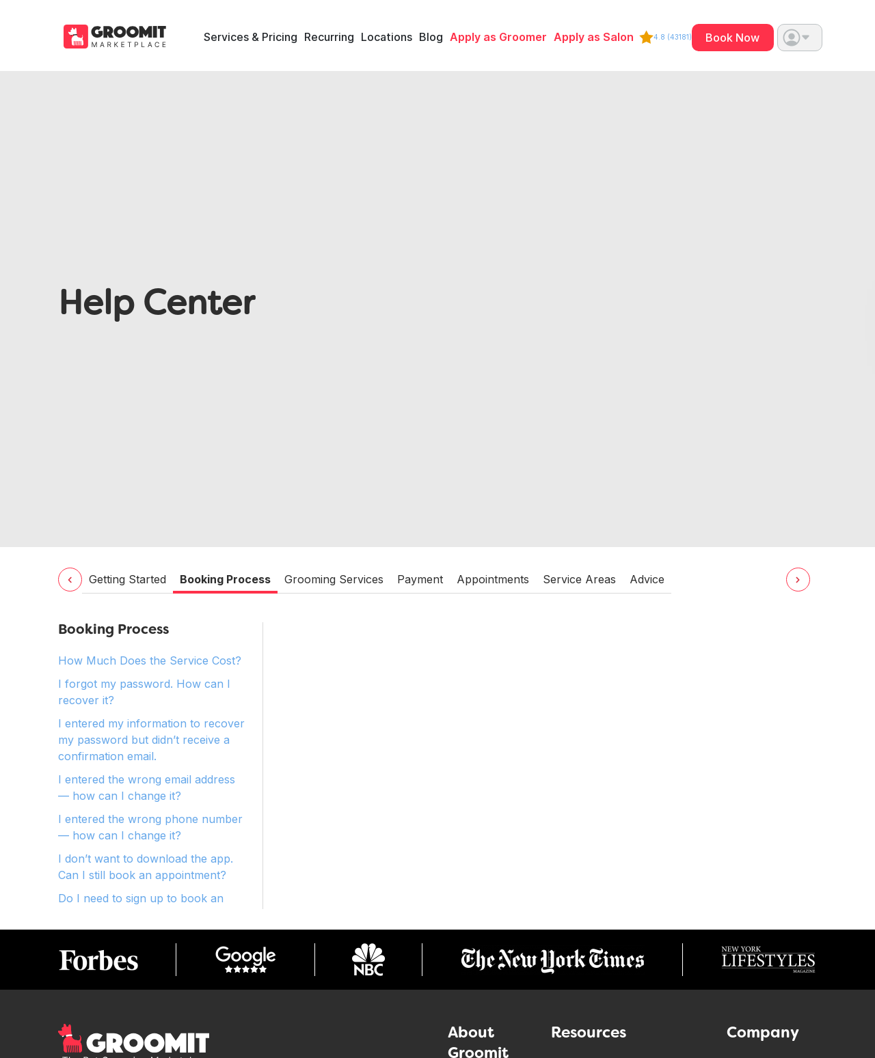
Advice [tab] (647, 579)
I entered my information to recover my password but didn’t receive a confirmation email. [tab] (151, 739)
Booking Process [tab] (225, 579)
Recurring (329, 37)
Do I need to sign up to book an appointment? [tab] (141, 906)
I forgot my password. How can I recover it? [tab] (144, 692)
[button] (800, 37)
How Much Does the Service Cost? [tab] (149, 660)
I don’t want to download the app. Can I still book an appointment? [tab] (145, 867)
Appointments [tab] (493, 579)
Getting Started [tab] (127, 579)
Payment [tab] (420, 579)
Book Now (732, 37)
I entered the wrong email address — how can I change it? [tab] (146, 787)
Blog (431, 37)
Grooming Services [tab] (333, 579)
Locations (386, 37)
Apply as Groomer (498, 37)
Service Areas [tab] (579, 579)
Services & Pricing (250, 37)
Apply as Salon (594, 37)
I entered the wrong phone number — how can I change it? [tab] (150, 827)
